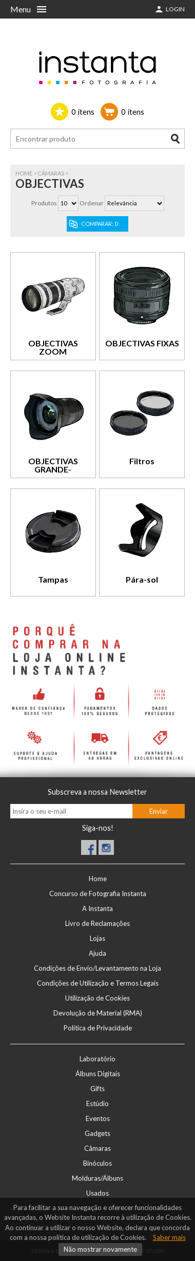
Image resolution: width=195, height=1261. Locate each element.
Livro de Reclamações (97, 923)
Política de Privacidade (98, 1028)
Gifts (97, 1088)
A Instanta (97, 908)
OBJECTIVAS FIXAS (142, 343)
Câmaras (50, 173)
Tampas (53, 579)
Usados (97, 1193)
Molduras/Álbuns (97, 1178)
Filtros (141, 461)
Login (175, 9)
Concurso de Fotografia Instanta (97, 893)
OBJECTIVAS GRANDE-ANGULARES (53, 469)
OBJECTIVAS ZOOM (53, 347)
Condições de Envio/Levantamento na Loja (97, 968)
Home (23, 173)
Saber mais (169, 1237)
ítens (82, 111)
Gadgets (97, 1133)
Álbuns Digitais (97, 1074)
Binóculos (97, 1163)
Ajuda (97, 953)
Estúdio (97, 1103)
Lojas (97, 938)
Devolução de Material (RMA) (97, 1013)
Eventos (98, 1118)
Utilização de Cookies (97, 998)
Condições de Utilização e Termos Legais (98, 983)
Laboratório (97, 1059)
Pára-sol (142, 579)
